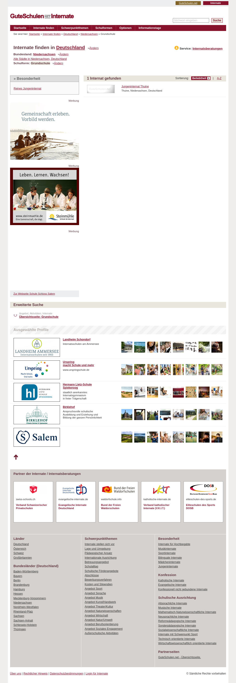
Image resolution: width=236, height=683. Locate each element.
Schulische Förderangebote (102, 571)
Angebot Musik (94, 597)
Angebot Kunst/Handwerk (100, 602)
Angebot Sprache (95, 593)
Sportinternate (167, 553)
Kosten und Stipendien (99, 584)
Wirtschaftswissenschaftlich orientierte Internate (187, 643)
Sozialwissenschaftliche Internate (178, 630)
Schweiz (19, 553)
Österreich (20, 548)
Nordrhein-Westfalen (26, 607)
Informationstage (150, 28)
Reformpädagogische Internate (177, 621)
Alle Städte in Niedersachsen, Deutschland (40, 59)
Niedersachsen (89, 34)
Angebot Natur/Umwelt (99, 620)
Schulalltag (91, 566)
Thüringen (20, 629)
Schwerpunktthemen (74, 28)
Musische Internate (170, 607)
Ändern (94, 48)
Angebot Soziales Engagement (104, 628)
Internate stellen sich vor (100, 544)
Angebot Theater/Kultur (99, 606)
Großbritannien (23, 557)
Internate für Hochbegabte (174, 544)
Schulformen (103, 28)
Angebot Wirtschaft (96, 615)
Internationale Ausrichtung (101, 557)
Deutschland (70, 34)
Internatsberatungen (208, 48)
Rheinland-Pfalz (23, 611)
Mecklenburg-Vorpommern (30, 598)
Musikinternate (167, 548)
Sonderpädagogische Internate (177, 625)
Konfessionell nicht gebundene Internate (183, 589)
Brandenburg (21, 584)
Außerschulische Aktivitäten (102, 633)
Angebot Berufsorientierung (101, 624)
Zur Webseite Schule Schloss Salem (34, 293)
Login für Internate (96, 673)
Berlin (17, 580)
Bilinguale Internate (170, 557)
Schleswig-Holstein (25, 625)
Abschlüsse (92, 575)
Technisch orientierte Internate (176, 639)
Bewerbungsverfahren (98, 579)
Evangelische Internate (172, 584)
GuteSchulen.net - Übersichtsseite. (179, 657)
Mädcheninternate (169, 562)
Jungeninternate (168, 566)
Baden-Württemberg (26, 571)
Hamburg (19, 589)
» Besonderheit (27, 79)
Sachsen (19, 616)
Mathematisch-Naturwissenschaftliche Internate (187, 612)
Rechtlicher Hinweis (35, 673)
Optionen (125, 28)
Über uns (15, 673)
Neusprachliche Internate (173, 616)
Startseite (20, 28)
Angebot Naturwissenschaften (103, 611)
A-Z (219, 78)
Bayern (18, 576)
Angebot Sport (93, 588)
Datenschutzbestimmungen (66, 673)
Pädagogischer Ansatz (98, 553)
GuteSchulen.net (188, 3)
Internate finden (43, 28)
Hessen (18, 593)
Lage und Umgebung (98, 548)
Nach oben (16, 457)
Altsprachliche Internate (172, 603)
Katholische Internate (171, 580)
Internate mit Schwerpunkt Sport (178, 634)
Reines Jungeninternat (27, 88)
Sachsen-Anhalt (23, 620)
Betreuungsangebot (97, 562)
